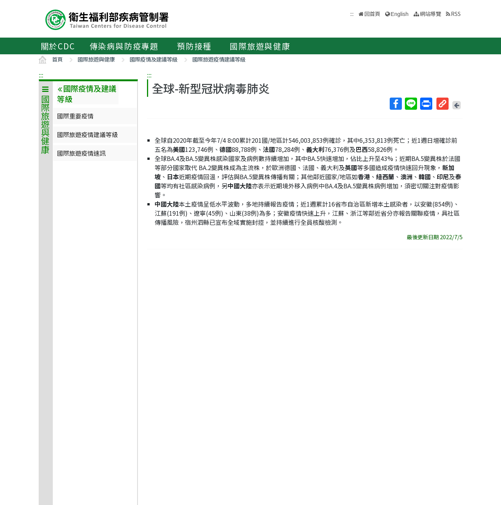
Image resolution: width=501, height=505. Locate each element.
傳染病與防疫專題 (124, 46)
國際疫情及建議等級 (153, 59)
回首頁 (372, 13)
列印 (425, 104)
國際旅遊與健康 (260, 46)
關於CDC (58, 46)
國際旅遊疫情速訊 (81, 153)
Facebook (395, 104)
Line (410, 104)
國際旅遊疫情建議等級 (218, 59)
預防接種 (194, 46)
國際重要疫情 (75, 115)
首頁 (57, 59)
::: (41, 74)
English (399, 14)
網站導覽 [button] (430, 13)
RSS (456, 13)
